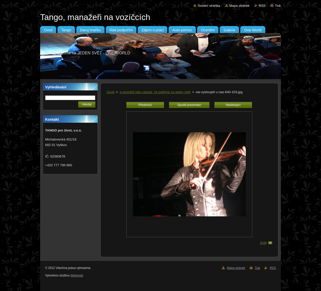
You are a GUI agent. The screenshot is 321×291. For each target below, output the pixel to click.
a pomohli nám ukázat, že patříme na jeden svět (155, 92)
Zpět (263, 243)
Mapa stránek (239, 6)
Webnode (76, 275)
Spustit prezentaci (189, 105)
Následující (233, 105)
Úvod (110, 92)
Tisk (278, 6)
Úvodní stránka (209, 6)
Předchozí (145, 105)
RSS (262, 6)
